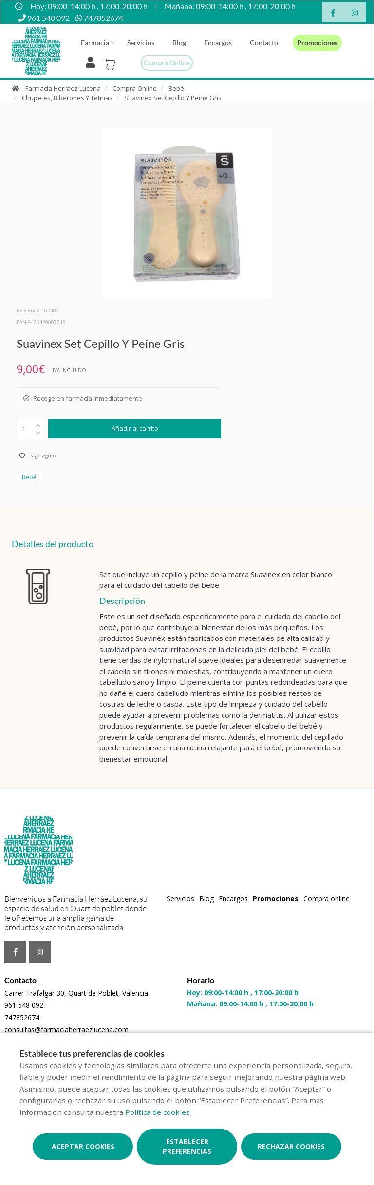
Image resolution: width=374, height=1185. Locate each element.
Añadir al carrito (135, 428)
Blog (179, 42)
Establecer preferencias (187, 1146)
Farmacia (95, 42)
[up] (38, 423)
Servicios (140, 42)
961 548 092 (23, 1005)
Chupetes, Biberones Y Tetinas (67, 97)
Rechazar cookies (291, 1146)
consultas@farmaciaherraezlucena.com (66, 1029)
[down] (38, 430)
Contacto (264, 42)
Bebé (176, 88)
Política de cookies (157, 1112)
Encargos (218, 42)
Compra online (167, 62)
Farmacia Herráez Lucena (63, 88)
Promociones (317, 42)
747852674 (21, 1017)
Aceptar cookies (83, 1146)
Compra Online (134, 88)
